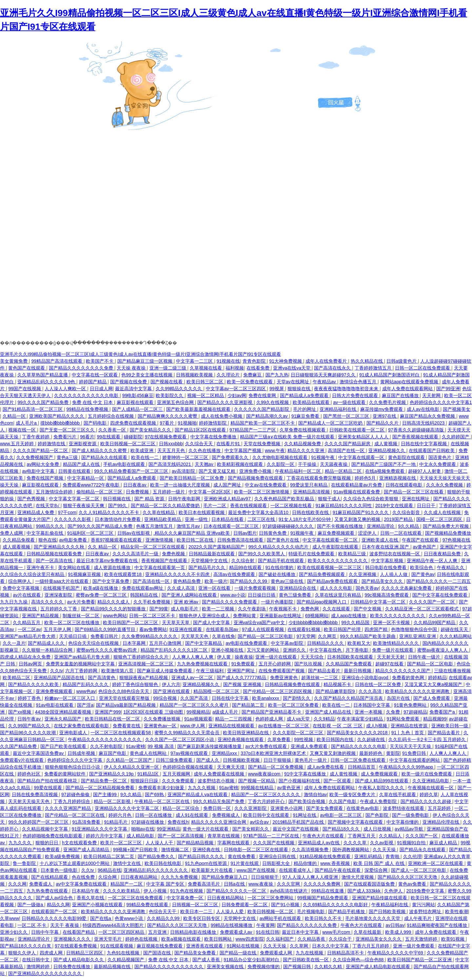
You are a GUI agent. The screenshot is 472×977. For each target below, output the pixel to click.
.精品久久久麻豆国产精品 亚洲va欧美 (192, 533)
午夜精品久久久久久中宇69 (395, 952)
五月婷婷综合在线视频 (111, 416)
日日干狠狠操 (278, 760)
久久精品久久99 (164, 918)
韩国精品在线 (144, 595)
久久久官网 (289, 884)
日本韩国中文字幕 (372, 705)
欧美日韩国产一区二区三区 (131, 622)
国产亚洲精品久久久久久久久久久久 (45, 973)
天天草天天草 (176, 622)
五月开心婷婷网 (275, 663)
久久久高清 (371, 691)
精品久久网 (58, 904)
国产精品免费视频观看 (322, 574)
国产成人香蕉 (206, 959)
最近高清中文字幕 (134, 388)
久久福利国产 (280, 939)
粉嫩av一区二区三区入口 (71, 698)
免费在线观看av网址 (143, 588)
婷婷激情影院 (213, 423)
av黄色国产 (425, 546)
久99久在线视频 (273, 402)
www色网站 (115, 615)
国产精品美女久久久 (383, 581)
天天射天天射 (391, 657)
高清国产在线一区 (347, 450)
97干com (67, 512)
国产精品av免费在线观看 (333, 581)
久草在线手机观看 (398, 794)
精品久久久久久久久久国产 (403, 670)
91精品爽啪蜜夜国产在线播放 (437, 925)
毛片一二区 (215, 505)
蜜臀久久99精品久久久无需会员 (187, 732)
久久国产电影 (343, 801)
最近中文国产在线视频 (296, 829)
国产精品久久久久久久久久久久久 (169, 966)
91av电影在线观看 (55, 705)
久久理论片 (229, 374)
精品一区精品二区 (344, 471)
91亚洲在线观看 (186, 629)
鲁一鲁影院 (25, 863)
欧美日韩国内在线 (336, 739)
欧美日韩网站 (218, 939)
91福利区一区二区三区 (91, 533)
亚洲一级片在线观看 (276, 657)
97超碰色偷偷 (75, 794)
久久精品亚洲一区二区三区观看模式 (422, 608)
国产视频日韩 (297, 966)
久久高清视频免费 (311, 849)
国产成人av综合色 (55, 897)
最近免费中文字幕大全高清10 (258, 512)
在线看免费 (258, 368)
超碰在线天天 (455, 629)
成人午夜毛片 (418, 918)
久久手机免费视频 (152, 601)
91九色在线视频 (187, 890)
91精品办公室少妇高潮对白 (252, 959)
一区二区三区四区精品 (122, 932)
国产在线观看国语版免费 (370, 884)
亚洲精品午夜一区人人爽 (433, 560)
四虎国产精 (376, 629)
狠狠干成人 (329, 498)
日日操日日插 (262, 595)
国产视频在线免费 (129, 381)
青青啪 (393, 856)
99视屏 (277, 388)
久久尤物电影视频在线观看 (280, 457)
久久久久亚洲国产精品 (68, 808)
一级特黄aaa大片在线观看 (62, 581)
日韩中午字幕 (45, 932)
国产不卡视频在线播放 (340, 526)
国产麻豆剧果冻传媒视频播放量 (210, 746)
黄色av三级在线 (288, 581)
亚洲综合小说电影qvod (365, 677)
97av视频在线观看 (189, 753)
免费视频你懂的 (264, 966)
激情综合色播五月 (359, 381)
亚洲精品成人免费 (36, 512)
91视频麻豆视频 (85, 574)
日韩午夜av (29, 718)
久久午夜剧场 (252, 608)
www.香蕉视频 (335, 863)
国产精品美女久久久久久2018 (358, 732)
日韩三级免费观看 (175, 760)
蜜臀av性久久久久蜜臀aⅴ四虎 (107, 650)
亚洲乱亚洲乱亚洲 (418, 636)
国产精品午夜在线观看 (338, 870)
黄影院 (393, 753)
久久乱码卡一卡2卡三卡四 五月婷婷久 (427, 739)
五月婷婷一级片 (169, 491)
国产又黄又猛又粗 (218, 471)
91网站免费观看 (404, 718)
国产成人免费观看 (432, 698)
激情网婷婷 (39, 966)
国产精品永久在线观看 (104, 457)
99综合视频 (165, 698)
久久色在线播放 (205, 450)
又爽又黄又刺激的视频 (333, 753)
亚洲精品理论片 (34, 939)
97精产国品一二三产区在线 (271, 835)
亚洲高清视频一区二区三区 (146, 663)
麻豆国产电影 (113, 753)
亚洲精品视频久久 (387, 450)
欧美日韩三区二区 (206, 381)
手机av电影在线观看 (124, 464)
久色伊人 (394, 890)
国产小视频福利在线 (300, 780)
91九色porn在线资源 (206, 863)
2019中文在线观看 (394, 505)
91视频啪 (187, 423)
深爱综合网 (376, 870)
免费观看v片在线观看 (22, 760)
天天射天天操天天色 (29, 801)
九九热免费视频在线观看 (203, 663)
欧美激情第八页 (118, 670)
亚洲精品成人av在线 (319, 842)
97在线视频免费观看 (166, 436)
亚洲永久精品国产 (64, 718)
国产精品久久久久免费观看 (230, 601)
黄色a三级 (68, 457)
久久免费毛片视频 (388, 402)
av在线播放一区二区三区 (284, 725)
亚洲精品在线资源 (410, 725)
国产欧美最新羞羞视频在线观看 (199, 409)
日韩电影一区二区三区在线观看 (256, 849)
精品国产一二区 (127, 884)
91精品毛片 (116, 822)
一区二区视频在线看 (291, 505)
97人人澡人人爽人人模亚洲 (310, 877)
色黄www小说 (129, 918)
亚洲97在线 (385, 416)
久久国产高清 (194, 698)
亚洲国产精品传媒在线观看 (380, 897)
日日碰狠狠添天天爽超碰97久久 (324, 374)
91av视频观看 (198, 718)
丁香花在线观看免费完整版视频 (319, 478)
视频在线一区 (22, 429)
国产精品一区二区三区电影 (266, 636)
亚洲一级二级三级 (168, 368)
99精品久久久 (50, 526)
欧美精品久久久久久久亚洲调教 (418, 691)
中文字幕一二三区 (195, 361)
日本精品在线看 (228, 519)
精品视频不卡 (338, 684)
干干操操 (308, 464)
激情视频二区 (175, 849)
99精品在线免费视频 (88, 409)
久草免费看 (279, 739)
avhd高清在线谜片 (289, 890)
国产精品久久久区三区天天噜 (408, 877)
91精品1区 (148, 773)
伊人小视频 (156, 890)
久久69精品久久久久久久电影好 (336, 904)
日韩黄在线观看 (75, 471)
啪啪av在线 (142, 829)
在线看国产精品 (79, 932)
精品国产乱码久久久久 (86, 684)
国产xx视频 (20, 712)
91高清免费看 (86, 822)
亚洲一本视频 (369, 712)
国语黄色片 (440, 457)
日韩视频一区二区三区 (195, 904)
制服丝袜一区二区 (82, 615)
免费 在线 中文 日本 (93, 402)
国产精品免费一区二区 (104, 780)
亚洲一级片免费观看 (414, 945)
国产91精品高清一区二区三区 (33, 409)
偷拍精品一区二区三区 (100, 491)
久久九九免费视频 (180, 877)
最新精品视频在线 (113, 966)
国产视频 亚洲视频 (243, 684)
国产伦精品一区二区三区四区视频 (278, 691)
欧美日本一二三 (197, 911)
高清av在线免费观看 (234, 574)
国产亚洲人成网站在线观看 (190, 595)
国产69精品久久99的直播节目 (106, 629)
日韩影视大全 (276, 863)
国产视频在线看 (167, 381)
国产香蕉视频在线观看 (416, 436)
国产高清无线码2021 (170, 464)
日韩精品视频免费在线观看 (293, 684)
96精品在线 (109, 870)
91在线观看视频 (117, 945)
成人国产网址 (227, 485)
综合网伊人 (20, 581)
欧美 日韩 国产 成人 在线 (379, 863)
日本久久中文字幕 (331, 945)
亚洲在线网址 (416, 498)
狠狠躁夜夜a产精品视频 (144, 677)
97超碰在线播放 (148, 822)
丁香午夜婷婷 (36, 436)
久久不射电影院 (107, 746)
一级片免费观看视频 (255, 588)
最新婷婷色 (371, 753)
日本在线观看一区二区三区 (232, 526)
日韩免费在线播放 (72, 966)
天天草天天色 (195, 636)
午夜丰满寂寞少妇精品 (360, 718)
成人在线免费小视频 (222, 416)
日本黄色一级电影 (60, 870)
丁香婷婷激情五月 (374, 368)
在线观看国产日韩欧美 (432, 450)
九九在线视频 (310, 952)
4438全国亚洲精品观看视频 (63, 712)
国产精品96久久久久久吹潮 (28, 732)
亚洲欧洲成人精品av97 (228, 498)
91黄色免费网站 (411, 705)
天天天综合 (313, 657)
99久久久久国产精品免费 (43, 402)
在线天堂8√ (48, 505)
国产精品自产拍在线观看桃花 (47, 780)
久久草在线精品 (159, 512)
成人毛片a (27, 423)
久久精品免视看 (19, 540)
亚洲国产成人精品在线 (328, 712)
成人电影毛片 (185, 608)
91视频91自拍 (412, 842)
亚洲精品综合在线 (298, 588)
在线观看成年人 (295, 870)
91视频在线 (228, 361)
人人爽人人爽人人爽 (193, 657)
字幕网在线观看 (234, 842)
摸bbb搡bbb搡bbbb (60, 423)
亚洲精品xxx (225, 753)
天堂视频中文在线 (210, 560)
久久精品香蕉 (312, 939)
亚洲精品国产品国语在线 (60, 677)
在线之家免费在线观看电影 (82, 725)
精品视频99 (435, 718)
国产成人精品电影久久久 (79, 959)
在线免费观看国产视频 (282, 670)
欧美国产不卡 (100, 361)
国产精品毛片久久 (207, 567)
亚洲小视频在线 (228, 650)
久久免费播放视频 (163, 718)
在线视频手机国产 (62, 588)
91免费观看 (243, 663)
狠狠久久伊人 (22, 952)
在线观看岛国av (223, 629)
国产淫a (85, 705)
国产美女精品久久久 (151, 429)
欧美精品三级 (352, 553)
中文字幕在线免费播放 (214, 436)
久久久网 (17, 884)
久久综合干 (341, 939)
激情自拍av (315, 794)
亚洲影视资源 (83, 443)
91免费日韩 (414, 753)
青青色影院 (255, 361)
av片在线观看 (27, 595)
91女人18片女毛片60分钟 (305, 519)
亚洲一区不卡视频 (392, 622)
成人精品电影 (141, 835)
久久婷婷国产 (456, 436)
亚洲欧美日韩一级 (450, 725)
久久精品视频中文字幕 (45, 829)
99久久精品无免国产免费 (219, 801)
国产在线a (101, 918)
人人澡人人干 (160, 842)
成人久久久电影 (336, 588)
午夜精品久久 (451, 567)
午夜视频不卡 (283, 608)
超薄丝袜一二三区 (320, 677)
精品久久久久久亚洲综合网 (219, 822)
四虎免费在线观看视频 (133, 423)
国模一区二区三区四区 (439, 519)
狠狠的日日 (47, 842)
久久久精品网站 (456, 636)
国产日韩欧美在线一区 (306, 959)
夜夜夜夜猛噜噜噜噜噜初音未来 (347, 388)
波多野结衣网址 (425, 911)
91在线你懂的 (280, 567)
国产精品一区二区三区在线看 (414, 491)
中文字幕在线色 (326, 650)
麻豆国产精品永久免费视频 (428, 416)
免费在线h (177, 822)
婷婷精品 (437, 677)
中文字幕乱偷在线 (46, 533)
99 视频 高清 (161, 746)
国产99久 (118, 505)
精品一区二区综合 (182, 808)
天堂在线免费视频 (263, 443)
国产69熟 (155, 794)
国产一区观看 (338, 780)
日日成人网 (101, 388)
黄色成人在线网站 (149, 753)
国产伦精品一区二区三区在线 (75, 815)
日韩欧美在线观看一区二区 (357, 429)
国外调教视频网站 (351, 849)
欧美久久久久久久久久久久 (398, 615)
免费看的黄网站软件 (65, 773)
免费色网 (310, 608)
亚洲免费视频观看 (55, 691)
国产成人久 (208, 760)
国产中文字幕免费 (111, 581)
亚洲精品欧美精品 (163, 519)
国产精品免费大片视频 (446, 526)
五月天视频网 (177, 773)
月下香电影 (357, 650)
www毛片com (336, 932)
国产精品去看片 (325, 670)
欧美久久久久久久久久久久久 (338, 560)
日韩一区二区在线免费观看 (423, 368)
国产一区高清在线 (55, 560)
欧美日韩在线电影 (164, 863)
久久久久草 (356, 842)
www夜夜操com (265, 773)
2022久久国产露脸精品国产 (217, 546)
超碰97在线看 (389, 663)
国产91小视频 (285, 904)
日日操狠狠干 (265, 877)
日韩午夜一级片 (425, 657)
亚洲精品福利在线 (339, 409)
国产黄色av (423, 574)
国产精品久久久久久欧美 (34, 684)
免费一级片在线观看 (393, 650)
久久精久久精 (328, 966)
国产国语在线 (157, 952)
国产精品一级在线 (239, 952)
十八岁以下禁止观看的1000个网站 (75, 863)
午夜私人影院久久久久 (381, 787)
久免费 (393, 712)
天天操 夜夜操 (132, 368)
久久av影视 (382, 842)
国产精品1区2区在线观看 (201, 429)
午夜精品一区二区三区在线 (162, 801)
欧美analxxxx (266, 698)
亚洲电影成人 (73, 732)
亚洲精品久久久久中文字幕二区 (127, 808)
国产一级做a (30, 904)
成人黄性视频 (344, 773)
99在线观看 (109, 436)
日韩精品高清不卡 (346, 952)
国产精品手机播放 (347, 911)
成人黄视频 (386, 443)
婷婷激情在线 (52, 443)
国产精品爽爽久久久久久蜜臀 (168, 416)
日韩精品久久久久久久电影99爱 (55, 918)
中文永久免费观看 (438, 464)
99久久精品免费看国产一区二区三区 (131, 471)
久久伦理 (412, 856)
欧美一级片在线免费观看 (427, 773)
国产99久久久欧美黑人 (262, 553)
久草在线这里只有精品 (338, 595)
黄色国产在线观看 (27, 368)
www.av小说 (232, 595)
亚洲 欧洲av (187, 601)
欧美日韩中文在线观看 (266, 815)
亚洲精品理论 (381, 526)
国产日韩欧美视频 (388, 911)
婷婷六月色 (120, 815)
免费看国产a (442, 712)
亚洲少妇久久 (14, 932)
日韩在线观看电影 (404, 485)
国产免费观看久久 (231, 457)
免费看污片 (65, 436)
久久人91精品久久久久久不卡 (109, 512)
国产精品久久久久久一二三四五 (438, 581)
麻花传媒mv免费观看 (382, 409)
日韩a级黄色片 (402, 361)
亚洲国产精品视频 (41, 615)
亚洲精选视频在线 (398, 478)
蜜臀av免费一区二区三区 (102, 595)
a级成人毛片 (225, 712)
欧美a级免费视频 (63, 856)
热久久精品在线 (367, 361)
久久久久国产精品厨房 (348, 443)
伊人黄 (224, 657)
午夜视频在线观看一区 (431, 787)
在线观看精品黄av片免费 (357, 485)
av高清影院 (184, 471)
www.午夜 (275, 450)
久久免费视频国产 (35, 457)
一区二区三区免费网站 (271, 897)
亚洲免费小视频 (256, 471)
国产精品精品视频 (196, 842)
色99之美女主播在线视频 (147, 374)
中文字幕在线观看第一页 (160, 567)
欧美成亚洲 (142, 450)
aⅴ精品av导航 (409, 829)
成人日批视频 (378, 829)
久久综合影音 (406, 512)
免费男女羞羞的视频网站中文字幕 (81, 663)
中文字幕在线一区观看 (95, 374)
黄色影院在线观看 (407, 457)
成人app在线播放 (349, 615)
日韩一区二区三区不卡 (152, 615)
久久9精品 (324, 718)
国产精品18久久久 (342, 829)
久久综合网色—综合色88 (359, 959)
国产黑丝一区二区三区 (346, 416)
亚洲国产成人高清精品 (86, 849)
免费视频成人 (226, 815)
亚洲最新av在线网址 (281, 615)
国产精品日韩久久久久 (201, 856)
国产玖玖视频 (308, 663)
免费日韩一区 (217, 808)
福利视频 (235, 368)
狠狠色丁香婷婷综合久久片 (141, 657)
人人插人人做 (394, 574)
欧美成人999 (398, 932)
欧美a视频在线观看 (181, 939)
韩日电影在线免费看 (386, 567)
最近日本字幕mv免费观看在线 (107, 560)
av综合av (260, 822)
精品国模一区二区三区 (217, 691)
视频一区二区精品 (206, 395)
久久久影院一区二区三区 (298, 732)
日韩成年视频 (82, 753)
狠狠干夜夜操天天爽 (84, 505)
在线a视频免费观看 (385, 471)
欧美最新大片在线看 (212, 870)
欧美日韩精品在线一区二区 (113, 718)
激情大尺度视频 (358, 877)
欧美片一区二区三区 (121, 842)
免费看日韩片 (104, 636)
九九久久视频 (202, 787)
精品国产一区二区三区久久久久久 (266, 794)
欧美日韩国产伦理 (343, 629)
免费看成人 (41, 884)
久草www (9, 918)
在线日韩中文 (36, 959)
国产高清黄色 (102, 677)
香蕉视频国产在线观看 (164, 560)
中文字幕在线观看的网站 (415, 760)
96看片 (87, 436)
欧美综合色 (422, 567)
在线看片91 (228, 443)
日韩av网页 (31, 663)
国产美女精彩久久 (251, 829)
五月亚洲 (158, 932)
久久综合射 (243, 560)
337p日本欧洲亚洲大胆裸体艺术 (274, 753)
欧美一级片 (216, 581)
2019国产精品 (399, 519)
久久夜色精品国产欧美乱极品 (284, 498)
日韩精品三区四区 (85, 952)
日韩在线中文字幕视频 (424, 443)
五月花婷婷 (440, 808)
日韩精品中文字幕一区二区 (378, 601)
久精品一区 (15, 416)
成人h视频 (377, 725)
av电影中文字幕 (39, 471)
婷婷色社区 (29, 773)
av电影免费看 (73, 540)
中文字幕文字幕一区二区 (75, 498)
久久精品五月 (27, 622)
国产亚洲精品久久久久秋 (60, 546)
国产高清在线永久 (333, 368)
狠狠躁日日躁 (144, 780)
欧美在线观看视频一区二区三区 (330, 567)
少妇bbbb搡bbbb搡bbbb (313, 622)
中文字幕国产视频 (244, 450)
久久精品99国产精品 (435, 622)
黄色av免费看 (412, 884)
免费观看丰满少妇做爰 (162, 787)
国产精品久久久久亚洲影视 (225, 402)
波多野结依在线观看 (404, 808)
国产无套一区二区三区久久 (68, 429)
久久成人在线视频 (443, 512)
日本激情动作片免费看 (118, 519)
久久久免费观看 (178, 780)
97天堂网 (305, 636)
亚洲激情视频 (160, 540)
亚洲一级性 (197, 519)
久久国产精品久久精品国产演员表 (349, 698)
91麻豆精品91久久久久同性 (344, 505)
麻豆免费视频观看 (337, 533)
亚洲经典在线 (206, 849)
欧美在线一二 (145, 457)
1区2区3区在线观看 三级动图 (153, 712)
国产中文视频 (368, 608)
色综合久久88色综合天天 (124, 691)
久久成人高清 (181, 588)
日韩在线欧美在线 (311, 512)
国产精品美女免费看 (195, 952)
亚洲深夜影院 (59, 595)
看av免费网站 (153, 629)
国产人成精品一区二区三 (138, 409)
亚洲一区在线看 (215, 588)
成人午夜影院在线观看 (336, 546)
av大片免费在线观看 (266, 746)
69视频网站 (317, 615)
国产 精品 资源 (150, 498)
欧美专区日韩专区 (202, 918)
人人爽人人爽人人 (448, 753)
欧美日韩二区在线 (196, 540)
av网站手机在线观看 (281, 918)
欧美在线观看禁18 (123, 574)
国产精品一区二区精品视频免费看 (101, 787)
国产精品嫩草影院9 (336, 691)
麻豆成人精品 (443, 842)
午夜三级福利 (210, 670)
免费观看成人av (237, 932)
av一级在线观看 (350, 402)
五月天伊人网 (58, 629)
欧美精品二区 (17, 677)
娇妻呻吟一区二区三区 (185, 457)
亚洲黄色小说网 (287, 808)
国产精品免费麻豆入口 (225, 877)
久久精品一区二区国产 (129, 760)
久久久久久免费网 (323, 884)
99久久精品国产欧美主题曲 (368, 636)
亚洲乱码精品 (368, 856)
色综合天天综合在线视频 (94, 643)
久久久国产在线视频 (274, 842)
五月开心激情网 (166, 643)
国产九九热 (277, 374)
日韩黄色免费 (273, 533)
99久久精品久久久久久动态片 (279, 546)
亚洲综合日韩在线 (278, 856)
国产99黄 (158, 608)
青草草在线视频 (224, 835)
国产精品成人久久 (47, 643)
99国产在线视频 (25, 388)
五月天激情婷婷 (422, 939)
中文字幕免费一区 (186, 897)
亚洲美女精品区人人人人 (364, 436)
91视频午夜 (323, 457)
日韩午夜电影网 (185, 498)
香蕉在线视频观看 (249, 505)
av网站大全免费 (43, 464)
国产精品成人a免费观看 (305, 395)
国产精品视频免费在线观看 (256, 478)
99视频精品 (198, 712)
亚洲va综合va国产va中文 (260, 622)
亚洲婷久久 (295, 650)
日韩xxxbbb (171, 443)
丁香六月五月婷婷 (371, 945)
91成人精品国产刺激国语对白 (390, 374)
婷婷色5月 (366, 478)
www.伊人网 (193, 725)
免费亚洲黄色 (284, 677)
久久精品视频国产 (127, 959)
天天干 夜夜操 (65, 925)
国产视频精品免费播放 (448, 533)
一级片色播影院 (277, 601)
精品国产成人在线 (82, 464)
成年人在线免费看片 (326, 361)
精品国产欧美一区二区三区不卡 (263, 423)
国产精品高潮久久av (267, 416)
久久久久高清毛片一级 (136, 553)
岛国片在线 (399, 698)
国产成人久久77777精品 (242, 677)
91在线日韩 (268, 932)
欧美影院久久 (170, 395)
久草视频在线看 (206, 368)
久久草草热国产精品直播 (43, 374)
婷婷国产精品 (93, 381)
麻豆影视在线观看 (136, 402)
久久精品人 (391, 835)
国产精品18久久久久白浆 (26, 945)
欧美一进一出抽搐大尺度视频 (180, 485)
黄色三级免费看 (295, 595)
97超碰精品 (415, 712)
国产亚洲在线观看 (172, 691)
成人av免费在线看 (326, 767)
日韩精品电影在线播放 (193, 932)
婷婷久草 (429, 794)
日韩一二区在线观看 (401, 533)
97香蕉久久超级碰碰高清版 (416, 429)
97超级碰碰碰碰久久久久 (288, 526)
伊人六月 (171, 684)
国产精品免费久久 (157, 856)
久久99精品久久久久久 (179, 388)
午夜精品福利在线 (390, 904)
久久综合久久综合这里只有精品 (33, 574)
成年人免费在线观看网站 (408, 388)
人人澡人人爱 (230, 911)
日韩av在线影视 (134, 533)
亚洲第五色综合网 (176, 402)
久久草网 (299, 945)
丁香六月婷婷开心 (267, 801)
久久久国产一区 (422, 835)
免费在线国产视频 (46, 478)
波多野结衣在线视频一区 (395, 553)
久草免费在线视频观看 (303, 429)
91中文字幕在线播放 (305, 773)
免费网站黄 (245, 615)
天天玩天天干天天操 (411, 746)
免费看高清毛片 (204, 884)
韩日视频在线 (117, 498)
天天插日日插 (73, 636)
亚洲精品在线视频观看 (232, 725)
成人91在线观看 (192, 815)
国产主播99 (105, 794)
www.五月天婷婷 (17, 443)
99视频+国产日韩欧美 (136, 849)
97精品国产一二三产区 (253, 429)
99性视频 (304, 739)
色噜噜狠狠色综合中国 (414, 629)
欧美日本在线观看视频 (202, 512)
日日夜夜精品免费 (443, 553)
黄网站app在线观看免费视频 (410, 381)
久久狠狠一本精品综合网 (48, 650)
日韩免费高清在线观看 (241, 540)
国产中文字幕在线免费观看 (440, 595)
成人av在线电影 (424, 409)
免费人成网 (12, 533)
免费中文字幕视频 (22, 588)
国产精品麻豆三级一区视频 (145, 361)
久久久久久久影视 (73, 519)
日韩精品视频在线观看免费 (55, 553)
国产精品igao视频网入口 (322, 601)
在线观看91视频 (304, 629)
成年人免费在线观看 (436, 932)
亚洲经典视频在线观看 (241, 739)
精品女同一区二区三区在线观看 (153, 546)
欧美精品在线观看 (312, 402)
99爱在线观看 (48, 787)
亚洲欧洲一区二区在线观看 (436, 863)
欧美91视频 (453, 939)
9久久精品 (409, 526)
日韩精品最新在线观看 (212, 553)
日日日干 (427, 505)
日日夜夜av (135, 485)
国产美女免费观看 (325, 808)
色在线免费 (84, 877)
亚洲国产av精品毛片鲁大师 (28, 636)
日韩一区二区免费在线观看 (358, 760)
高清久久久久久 (48, 601)
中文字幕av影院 (288, 643)
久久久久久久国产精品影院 (262, 409)
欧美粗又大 (358, 643)
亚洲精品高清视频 (312, 491)
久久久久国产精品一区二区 (41, 450)
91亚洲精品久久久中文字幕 (100, 829)
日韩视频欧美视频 (195, 374)
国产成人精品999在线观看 (382, 780)
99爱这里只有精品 (309, 485)
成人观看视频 (17, 546)
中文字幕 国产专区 (166, 884)
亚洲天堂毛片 (108, 939)
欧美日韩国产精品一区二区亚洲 (420, 959)
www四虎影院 (250, 939)
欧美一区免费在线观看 (250, 381)
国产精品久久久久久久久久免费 (81, 368)
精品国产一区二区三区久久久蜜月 (195, 705)
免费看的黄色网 (408, 677)
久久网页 (328, 636)
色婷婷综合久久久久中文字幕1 (441, 402)
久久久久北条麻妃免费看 (407, 588)
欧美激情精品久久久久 (396, 643)
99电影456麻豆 (137, 395)
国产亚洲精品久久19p (112, 773)
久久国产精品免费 (19, 746)
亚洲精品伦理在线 (442, 822)
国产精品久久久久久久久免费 (307, 925)
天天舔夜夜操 (334, 464)
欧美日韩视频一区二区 (271, 911)
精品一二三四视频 (234, 718)
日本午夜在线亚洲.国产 (386, 546)
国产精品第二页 (249, 705)
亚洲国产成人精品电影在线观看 (378, 966)
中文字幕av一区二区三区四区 (236, 388)
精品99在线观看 (246, 567)
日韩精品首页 (362, 767)
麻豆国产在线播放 (401, 395)
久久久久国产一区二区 (432, 601)
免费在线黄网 (262, 395)
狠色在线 (47, 540)
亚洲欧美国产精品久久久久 (57, 416)
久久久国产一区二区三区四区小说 (180, 739)
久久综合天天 (199, 443)
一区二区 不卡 (32, 925)
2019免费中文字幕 (425, 890)
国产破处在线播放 (278, 574)
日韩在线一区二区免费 (378, 684)
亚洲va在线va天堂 (292, 368)
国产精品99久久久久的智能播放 (114, 608)
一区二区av (29, 629)
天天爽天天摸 (231, 767)
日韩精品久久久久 (326, 643)
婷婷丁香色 (30, 698)
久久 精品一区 (103, 546)
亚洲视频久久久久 (73, 939)
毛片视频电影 (311, 911)
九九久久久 (21, 842)
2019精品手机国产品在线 (298, 822)
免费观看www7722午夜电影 (92, 485)
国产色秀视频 (31, 498)
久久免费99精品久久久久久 (150, 636)
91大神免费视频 (286, 361)
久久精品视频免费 (303, 443)
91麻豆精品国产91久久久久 (361, 512)
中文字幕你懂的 (403, 822)
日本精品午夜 (86, 890)
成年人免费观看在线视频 (220, 773)
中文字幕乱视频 (387, 560)
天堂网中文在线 (240, 918)
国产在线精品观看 (50, 877)
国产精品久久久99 (249, 581)
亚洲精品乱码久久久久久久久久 (156, 870)
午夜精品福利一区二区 (298, 471)
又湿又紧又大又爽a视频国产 (433, 684)
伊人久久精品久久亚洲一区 (132, 767)
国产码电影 (96, 423)
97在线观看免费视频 (76, 945)
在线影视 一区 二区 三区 (338, 725)
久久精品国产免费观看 (349, 663)
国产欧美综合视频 (307, 801)
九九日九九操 (14, 601)
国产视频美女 (456, 409)
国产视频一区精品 (257, 780)
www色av (86, 691)
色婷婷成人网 (269, 718)
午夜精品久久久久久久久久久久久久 (105, 739)
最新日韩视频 (358, 670)
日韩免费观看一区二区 (245, 904)
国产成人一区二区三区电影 (419, 870)
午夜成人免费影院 (379, 801)
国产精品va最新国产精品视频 (126, 705)
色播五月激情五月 (155, 526)
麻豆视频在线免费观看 (160, 945)
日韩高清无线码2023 (424, 423)
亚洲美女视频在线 (226, 966)
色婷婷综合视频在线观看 (188, 767)
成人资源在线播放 (113, 567)
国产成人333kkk (364, 890)
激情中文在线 (127, 863)
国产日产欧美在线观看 (64, 746)
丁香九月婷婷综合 (72, 801)
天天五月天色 (171, 450)
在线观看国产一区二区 (54, 911)
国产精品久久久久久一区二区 (236, 890)
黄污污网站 (423, 904)
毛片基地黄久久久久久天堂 (373, 918)
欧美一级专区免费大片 (353, 794)
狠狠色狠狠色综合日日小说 (73, 767)
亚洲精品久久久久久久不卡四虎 (178, 574)
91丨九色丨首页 (408, 732)
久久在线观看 (337, 608)
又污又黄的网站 (263, 650)
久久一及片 (14, 643)
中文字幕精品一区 (86, 478)
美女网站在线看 (74, 567)
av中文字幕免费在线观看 (82, 884)
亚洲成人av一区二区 (192, 677)
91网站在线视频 (244, 945)
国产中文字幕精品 (204, 643)
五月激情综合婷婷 (55, 491)
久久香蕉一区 (112, 429)
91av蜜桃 (135, 746)
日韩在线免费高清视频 (35, 794)
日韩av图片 (245, 533)
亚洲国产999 (108, 712)
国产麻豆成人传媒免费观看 (165, 670)
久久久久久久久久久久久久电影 (87, 395)
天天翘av (205, 464)
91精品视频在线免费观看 (326, 856)
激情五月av (189, 526)
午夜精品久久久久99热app (406, 767)
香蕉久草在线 (91, 897)
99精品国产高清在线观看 (57, 361)
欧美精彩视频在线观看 (240, 464)
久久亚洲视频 (363, 574)
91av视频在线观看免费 (357, 491)
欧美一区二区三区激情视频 (262, 491)
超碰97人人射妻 (425, 471)
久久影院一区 (281, 464)
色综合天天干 (163, 911)
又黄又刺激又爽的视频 (358, 519)
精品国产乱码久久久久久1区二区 (175, 650)
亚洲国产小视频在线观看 (98, 904)
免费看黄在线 (127, 725)
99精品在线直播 (328, 890)
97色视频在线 (456, 540)
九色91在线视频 (124, 952)
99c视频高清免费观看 (387, 595)
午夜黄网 (265, 925)
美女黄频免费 (14, 361)
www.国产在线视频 (256, 870)
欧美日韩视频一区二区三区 (128, 443)
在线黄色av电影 (363, 808)
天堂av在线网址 (293, 381)
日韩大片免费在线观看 (355, 395)
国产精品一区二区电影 (430, 663)
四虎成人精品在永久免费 (26, 657)
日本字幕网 (135, 643)
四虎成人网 (52, 952)
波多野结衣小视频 (217, 780)
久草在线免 (223, 636)
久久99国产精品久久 (29, 725)
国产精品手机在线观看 (281, 560)
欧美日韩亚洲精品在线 (246, 732)
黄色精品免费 (187, 581)
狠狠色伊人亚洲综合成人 (205, 615)
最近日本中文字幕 (301, 932)
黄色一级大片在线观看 (206, 829)
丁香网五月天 (362, 835)
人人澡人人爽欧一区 (66, 388)
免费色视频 (174, 553)
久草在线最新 (368, 932)
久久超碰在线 (371, 739)
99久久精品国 (355, 622)
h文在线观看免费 (80, 842)
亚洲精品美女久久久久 (379, 939)
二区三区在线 (261, 519)
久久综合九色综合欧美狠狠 (371, 498)
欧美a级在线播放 (101, 588)
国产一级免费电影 (411, 815)
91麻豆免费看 (306, 416)
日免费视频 (138, 491)
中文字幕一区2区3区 (209, 491)
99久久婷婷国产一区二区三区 (38, 822)
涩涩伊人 (368, 533)
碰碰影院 (133, 436)
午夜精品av (325, 381)
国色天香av (367, 588)
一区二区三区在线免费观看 (136, 897)
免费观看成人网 (276, 952)
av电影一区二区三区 (341, 815)
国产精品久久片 (383, 423)
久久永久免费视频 (445, 485)
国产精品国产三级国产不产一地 (384, 464)
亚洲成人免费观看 (310, 746)
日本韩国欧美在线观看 (350, 657)
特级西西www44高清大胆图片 (114, 925)
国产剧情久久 (297, 698)
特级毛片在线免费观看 (312, 553)
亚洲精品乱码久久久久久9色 (46, 381)
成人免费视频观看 (380, 773)
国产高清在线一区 (152, 581)
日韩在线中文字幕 (231, 698)
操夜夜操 (244, 657)
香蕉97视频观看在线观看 (117, 540)
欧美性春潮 (456, 911)
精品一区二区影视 (113, 801)
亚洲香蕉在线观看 (205, 945)
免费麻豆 (253, 374)
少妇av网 (236, 395)
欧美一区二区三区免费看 (294, 705)
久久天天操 (385, 849)
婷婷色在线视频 (142, 939)
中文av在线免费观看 (266, 485)
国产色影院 (377, 815)
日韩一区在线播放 (154, 815)
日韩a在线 (235, 884)
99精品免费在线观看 (148, 904)
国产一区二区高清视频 (181, 835)
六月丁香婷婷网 (82, 670)
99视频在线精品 (257, 787)
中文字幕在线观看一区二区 (331, 540)
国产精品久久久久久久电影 (359, 746)
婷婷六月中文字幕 (105, 835)
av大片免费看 (81, 601)
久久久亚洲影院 (251, 808)
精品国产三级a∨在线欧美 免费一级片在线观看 (288, 436)
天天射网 (432, 395)
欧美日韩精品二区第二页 (109, 856)
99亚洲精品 (168, 829)
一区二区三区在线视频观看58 (121, 732)
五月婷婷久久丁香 (59, 608)
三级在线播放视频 (452, 670)
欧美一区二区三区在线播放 (72, 622)
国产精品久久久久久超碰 (426, 801)
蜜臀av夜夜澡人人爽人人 (443, 650)
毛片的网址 (305, 409)
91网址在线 (305, 815)
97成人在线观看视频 (263, 629)
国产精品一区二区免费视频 (276, 767)
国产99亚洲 (448, 388)
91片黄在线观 (245, 863)
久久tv (56, 670)
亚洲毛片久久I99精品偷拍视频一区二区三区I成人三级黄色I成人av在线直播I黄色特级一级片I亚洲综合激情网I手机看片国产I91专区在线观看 (140, 354)
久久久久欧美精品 (122, 890)
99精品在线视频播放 (232, 925)
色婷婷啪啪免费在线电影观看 (53, 835)
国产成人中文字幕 (212, 622)
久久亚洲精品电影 (431, 780)
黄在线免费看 (242, 856)
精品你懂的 (306, 863)
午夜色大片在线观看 (324, 835)
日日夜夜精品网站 (140, 877)
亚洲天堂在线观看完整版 (125, 698)
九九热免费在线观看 (48, 890)
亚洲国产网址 (241, 670)
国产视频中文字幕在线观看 (356, 822)
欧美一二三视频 (218, 608)
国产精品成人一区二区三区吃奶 (331, 423)
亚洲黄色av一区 (161, 725)
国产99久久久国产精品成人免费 (100, 526)
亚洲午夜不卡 (41, 567)
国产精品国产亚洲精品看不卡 (272, 712)
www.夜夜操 (261, 884)
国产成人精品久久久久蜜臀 (100, 450)
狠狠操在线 (299, 388)
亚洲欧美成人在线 (381, 540)
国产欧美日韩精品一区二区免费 (192, 478)
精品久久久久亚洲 (306, 450)
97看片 (167, 423)
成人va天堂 (299, 718)
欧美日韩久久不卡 (324, 918)
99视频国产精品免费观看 (323, 897)
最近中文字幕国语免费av (39, 753)
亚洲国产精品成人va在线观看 (198, 794)
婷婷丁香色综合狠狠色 (135, 684)
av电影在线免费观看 (247, 643)
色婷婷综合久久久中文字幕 (75, 760)
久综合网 (108, 877)
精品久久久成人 (114, 601)
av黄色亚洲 (289, 787)
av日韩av (394, 925)
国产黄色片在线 (283, 540)
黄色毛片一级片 (311, 760)
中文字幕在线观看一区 (361, 457)
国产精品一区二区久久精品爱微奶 (166, 505)
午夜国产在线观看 (421, 540)
